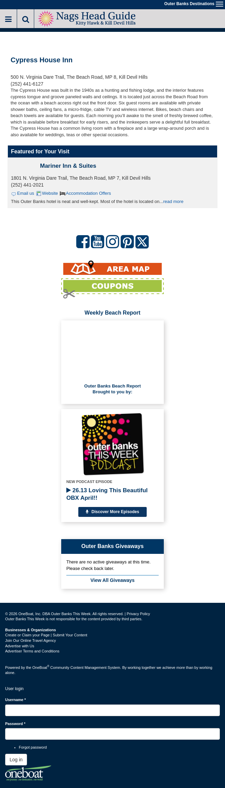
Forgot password (33, 747)
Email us (25, 193)
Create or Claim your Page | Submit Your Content (46, 635)
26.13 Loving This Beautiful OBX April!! (107, 494)
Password (15, 724)
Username (15, 700)
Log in (16, 759)
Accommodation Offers (88, 193)
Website (50, 193)
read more (173, 201)
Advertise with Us (19, 646)
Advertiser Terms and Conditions (32, 651)
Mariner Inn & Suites (68, 166)
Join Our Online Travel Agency (30, 640)
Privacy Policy (138, 614)
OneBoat (41, 667)
